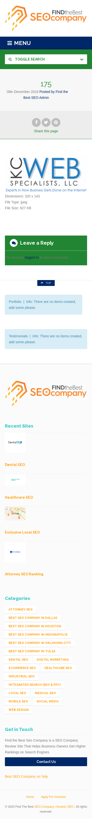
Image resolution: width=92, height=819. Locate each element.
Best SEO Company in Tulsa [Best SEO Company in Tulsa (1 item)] (32, 651)
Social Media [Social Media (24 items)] (48, 701)
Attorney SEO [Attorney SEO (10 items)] (21, 609)
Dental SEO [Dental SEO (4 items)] (18, 659)
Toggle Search (27, 59)
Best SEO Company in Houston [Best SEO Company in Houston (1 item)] (35, 626)
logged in (32, 257)
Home (30, 797)
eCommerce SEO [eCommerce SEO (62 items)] (22, 668)
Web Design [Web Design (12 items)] (19, 710)
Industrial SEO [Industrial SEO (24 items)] (22, 676)
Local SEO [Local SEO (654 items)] (17, 693)
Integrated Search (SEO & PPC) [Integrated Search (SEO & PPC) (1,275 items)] (35, 684)
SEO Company (44, 806)
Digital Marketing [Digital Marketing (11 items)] (53, 659)
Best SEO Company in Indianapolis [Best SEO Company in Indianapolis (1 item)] (38, 634)
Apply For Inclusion (53, 797)
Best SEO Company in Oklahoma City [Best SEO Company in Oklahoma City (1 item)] (40, 643)
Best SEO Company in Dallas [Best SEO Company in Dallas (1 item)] (33, 618)
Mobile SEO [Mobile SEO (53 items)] (18, 701)
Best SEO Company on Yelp (26, 776)
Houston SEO (64, 806)
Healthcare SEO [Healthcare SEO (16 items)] (58, 668)
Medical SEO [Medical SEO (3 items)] (45, 693)
